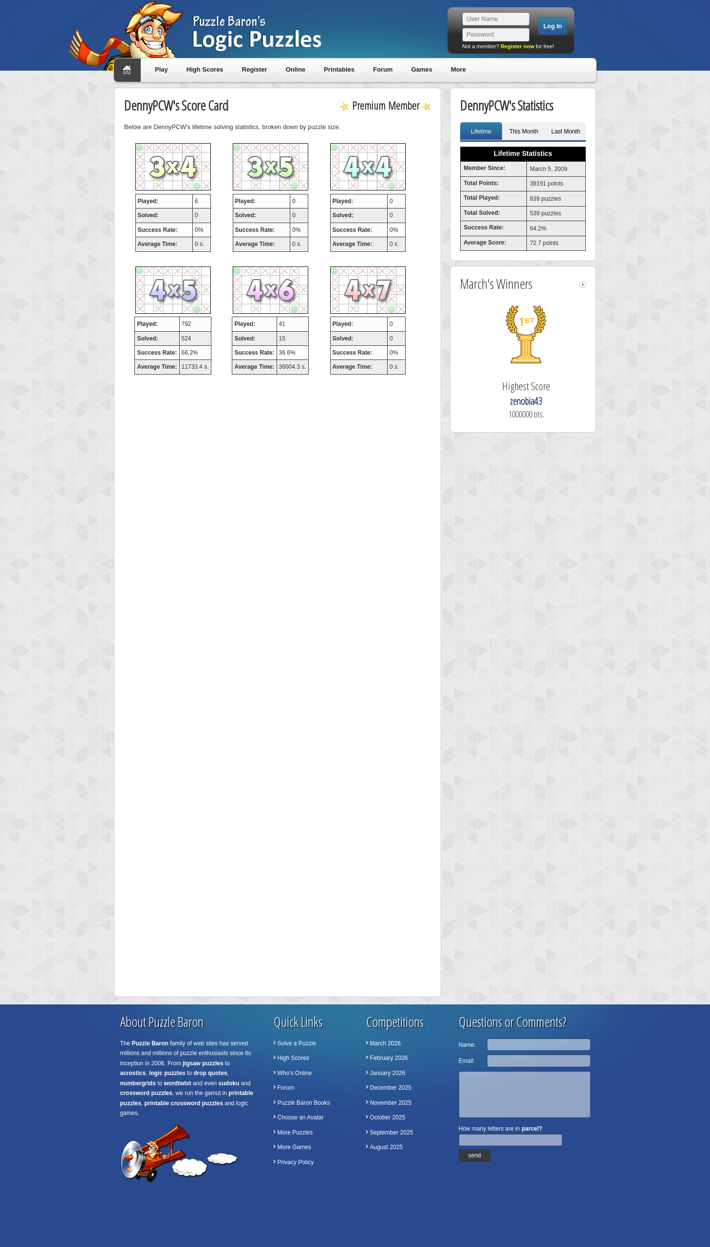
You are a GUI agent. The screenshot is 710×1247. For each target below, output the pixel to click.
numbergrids (138, 1083)
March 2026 (385, 1043)
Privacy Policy (296, 1162)
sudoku (229, 1083)
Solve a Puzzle (297, 1043)
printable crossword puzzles (184, 1103)
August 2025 (386, 1147)
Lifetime (481, 131)
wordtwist (177, 1083)
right (582, 284)
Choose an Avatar (301, 1117)
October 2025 (388, 1117)
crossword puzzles (146, 1093)
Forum (382, 69)
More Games (294, 1147)
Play (161, 69)
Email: (467, 1061)
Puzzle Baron (150, 1043)
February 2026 (389, 1058)
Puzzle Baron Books (304, 1102)
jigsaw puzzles (203, 1063)
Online (295, 69)
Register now (517, 46)
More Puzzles (295, 1132)
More (458, 69)
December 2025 (390, 1087)
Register (254, 69)
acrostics (133, 1073)
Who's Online (295, 1073)
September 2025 (391, 1132)
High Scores (205, 69)
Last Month (565, 131)
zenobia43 (526, 401)
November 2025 (390, 1102)
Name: (467, 1044)
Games (421, 69)
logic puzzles (167, 1073)
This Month (523, 131)
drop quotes (210, 1073)
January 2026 (388, 1073)
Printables (339, 69)
